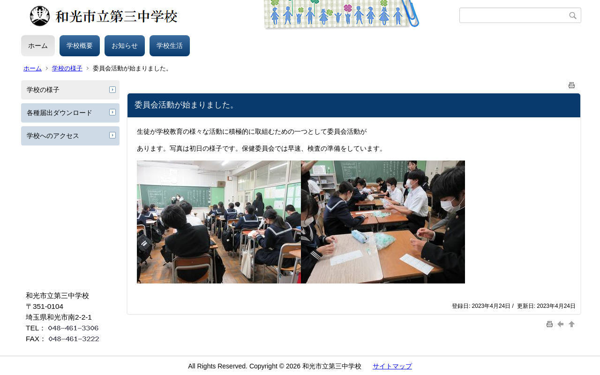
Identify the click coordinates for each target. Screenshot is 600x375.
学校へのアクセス (53, 135)
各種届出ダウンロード (59, 112)
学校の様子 (67, 68)
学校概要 (80, 45)
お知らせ (125, 45)
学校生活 (170, 45)
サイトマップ (392, 366)
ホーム (38, 45)
